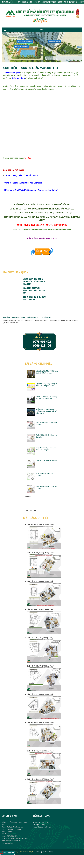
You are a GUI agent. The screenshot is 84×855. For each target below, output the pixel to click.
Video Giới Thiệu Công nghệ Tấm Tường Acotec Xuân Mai (34, 281)
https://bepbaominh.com (42, 827)
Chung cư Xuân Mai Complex (24, 852)
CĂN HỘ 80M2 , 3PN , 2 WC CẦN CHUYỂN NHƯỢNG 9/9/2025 (39, 2)
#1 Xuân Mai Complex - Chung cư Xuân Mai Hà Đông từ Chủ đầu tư (27, 317)
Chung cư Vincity (39, 825)
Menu (42, 30)
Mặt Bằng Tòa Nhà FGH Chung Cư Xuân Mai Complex (47, 372)
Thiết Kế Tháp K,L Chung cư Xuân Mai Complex (46, 449)
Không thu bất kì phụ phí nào (21, 46)
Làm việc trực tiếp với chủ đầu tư (25, 41)
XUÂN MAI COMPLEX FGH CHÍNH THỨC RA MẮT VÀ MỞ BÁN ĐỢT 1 (46, 411)
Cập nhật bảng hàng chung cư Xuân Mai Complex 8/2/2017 (46, 385)
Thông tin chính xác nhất (54, 41)
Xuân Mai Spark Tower (41, 822)
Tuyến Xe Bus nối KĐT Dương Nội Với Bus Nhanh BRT (46, 398)
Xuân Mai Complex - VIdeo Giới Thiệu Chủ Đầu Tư (34, 290)
